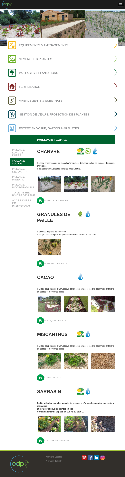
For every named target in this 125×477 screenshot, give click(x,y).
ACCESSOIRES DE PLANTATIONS (21, 203)
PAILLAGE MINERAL (18, 178)
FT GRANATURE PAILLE (55, 263)
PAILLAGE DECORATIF (19, 170)
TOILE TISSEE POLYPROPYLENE (23, 194)
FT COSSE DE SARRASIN (56, 440)
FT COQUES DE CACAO (55, 320)
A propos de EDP (53, 461)
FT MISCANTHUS (52, 378)
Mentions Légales (54, 457)
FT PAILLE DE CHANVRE (56, 200)
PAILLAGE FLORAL (18, 162)
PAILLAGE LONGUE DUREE (18, 152)
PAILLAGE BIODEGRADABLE (23, 186)
